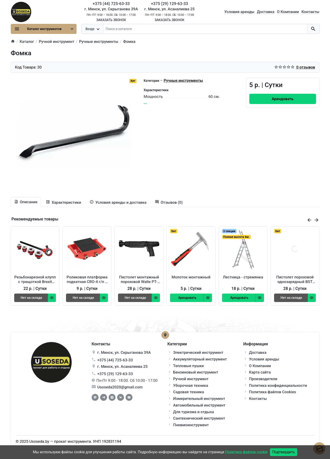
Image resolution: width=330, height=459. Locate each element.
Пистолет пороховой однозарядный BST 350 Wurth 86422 (295, 279)
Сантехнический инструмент (199, 418)
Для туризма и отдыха (193, 412)
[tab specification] (63, 202)
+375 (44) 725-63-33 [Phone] (111, 3)
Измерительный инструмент (199, 398)
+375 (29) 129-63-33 (115, 373)
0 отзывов (305, 67)
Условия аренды (239, 11)
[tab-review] (168, 202)
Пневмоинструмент (191, 425)
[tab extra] (118, 202)
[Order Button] (282, 99)
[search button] (313, 29)
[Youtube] (129, 397)
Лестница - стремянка (243, 277)
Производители (263, 379)
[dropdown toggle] (93, 29)
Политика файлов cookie (246, 452)
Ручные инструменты (183, 80)
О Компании (288, 11)
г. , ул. (124, 352)
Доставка (265, 11)
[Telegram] (103, 397)
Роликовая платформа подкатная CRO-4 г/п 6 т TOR (87, 279)
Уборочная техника (190, 385)
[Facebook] (95, 397)
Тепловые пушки (188, 365)
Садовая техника (188, 392)
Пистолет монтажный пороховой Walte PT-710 (139, 279)
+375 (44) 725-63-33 (115, 360)
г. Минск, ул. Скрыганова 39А (111, 9)
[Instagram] (112, 397)
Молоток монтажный (191, 277)
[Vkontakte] (120, 397)
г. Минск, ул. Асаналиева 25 (169, 9)
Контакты (310, 11)
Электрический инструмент (198, 352)
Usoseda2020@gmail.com (120, 387)
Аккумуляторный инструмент (200, 359)
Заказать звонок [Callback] (111, 20)
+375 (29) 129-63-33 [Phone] (169, 3)
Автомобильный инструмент (199, 405)
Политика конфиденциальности (278, 385)
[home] (13, 41)
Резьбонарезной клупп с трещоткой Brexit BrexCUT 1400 (35, 279)
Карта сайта (260, 372)
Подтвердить (283, 452)
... (145, 102)
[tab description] (26, 202)
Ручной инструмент (191, 379)
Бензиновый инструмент (195, 372)
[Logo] (21, 11)
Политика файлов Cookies (272, 392)
